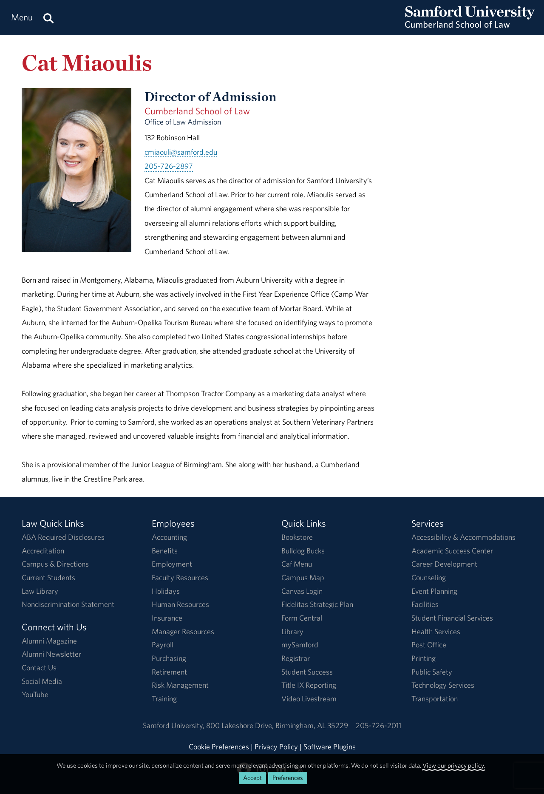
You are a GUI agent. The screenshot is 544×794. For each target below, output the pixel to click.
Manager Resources (183, 631)
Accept (252, 778)
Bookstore (297, 537)
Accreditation (43, 551)
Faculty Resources (180, 577)
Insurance (167, 618)
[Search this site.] (48, 17)
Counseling (428, 577)
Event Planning (434, 591)
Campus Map (302, 577)
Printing (423, 658)
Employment (172, 564)
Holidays (166, 591)
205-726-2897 (168, 166)
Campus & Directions (55, 564)
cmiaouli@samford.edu (180, 152)
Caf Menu (296, 564)
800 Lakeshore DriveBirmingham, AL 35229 (277, 725)
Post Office (428, 644)
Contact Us (39, 667)
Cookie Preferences (219, 746)
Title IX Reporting (308, 685)
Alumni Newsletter (51, 654)
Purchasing (169, 658)
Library (292, 631)
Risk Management (180, 685)
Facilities (425, 604)
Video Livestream (309, 698)
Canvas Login (302, 591)
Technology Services (442, 685)
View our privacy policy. (453, 765)
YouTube (35, 694)
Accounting (169, 537)
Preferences (287, 778)
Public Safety (431, 672)
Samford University (174, 725)
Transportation (434, 698)
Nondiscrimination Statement (68, 604)
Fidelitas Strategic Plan (317, 604)
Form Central (301, 618)
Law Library (40, 591)
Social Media (42, 681)
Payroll (162, 644)
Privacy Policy (276, 746)
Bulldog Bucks (303, 551)
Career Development (444, 564)
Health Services (435, 631)
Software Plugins (329, 746)
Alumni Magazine (49, 641)
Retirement (169, 672)
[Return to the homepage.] (470, 26)
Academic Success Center (452, 551)
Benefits (165, 551)
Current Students (48, 577)
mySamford (299, 644)
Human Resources (180, 604)
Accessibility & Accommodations (463, 537)
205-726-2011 (378, 725)
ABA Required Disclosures (63, 537)
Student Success (307, 672)
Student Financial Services (452, 618)
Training (164, 698)
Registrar (295, 658)
